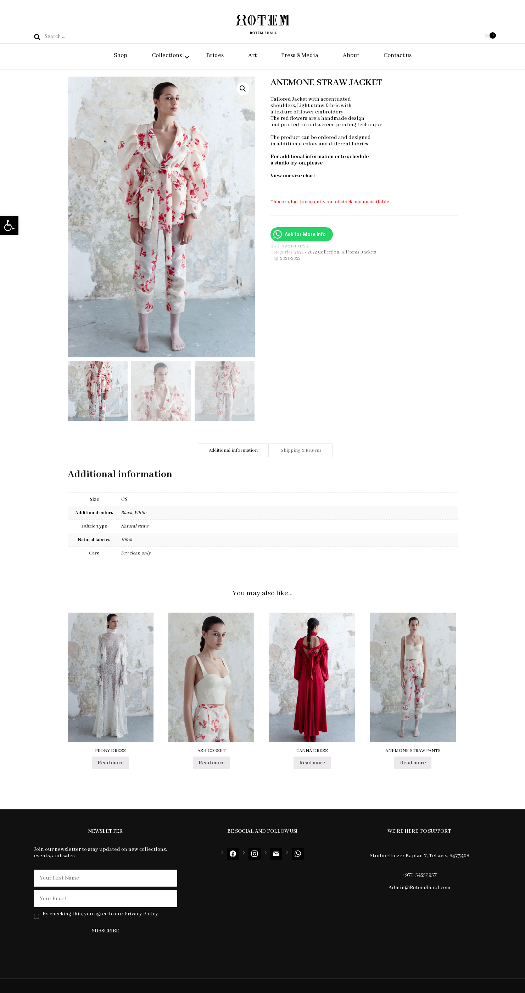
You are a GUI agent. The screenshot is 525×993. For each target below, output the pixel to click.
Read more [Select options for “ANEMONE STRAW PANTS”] (413, 763)
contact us (336, 163)
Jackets (369, 252)
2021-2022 (290, 258)
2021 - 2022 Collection (317, 252)
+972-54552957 (419, 875)
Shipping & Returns (301, 450)
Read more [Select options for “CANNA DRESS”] (312, 763)
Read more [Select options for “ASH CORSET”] (211, 763)
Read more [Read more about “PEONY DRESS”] (110, 763)
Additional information (233, 450)
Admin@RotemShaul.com (420, 888)
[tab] (233, 450)
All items (350, 252)
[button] (9, 225)
